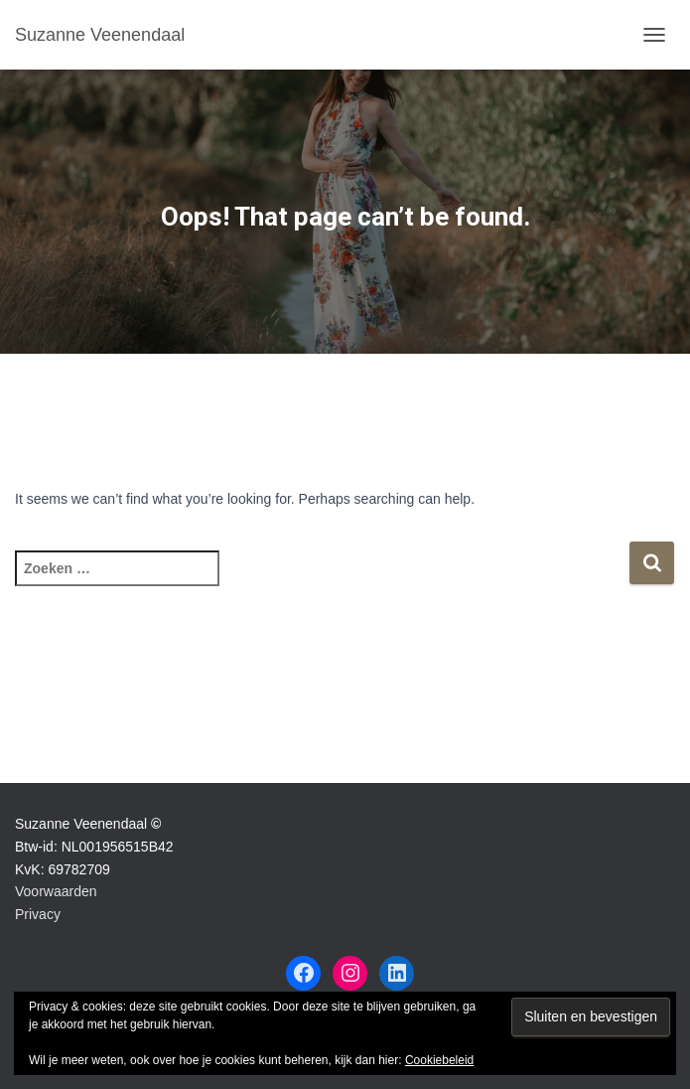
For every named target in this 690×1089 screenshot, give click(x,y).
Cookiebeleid (439, 1060)
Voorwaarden (56, 891)
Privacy (38, 914)
